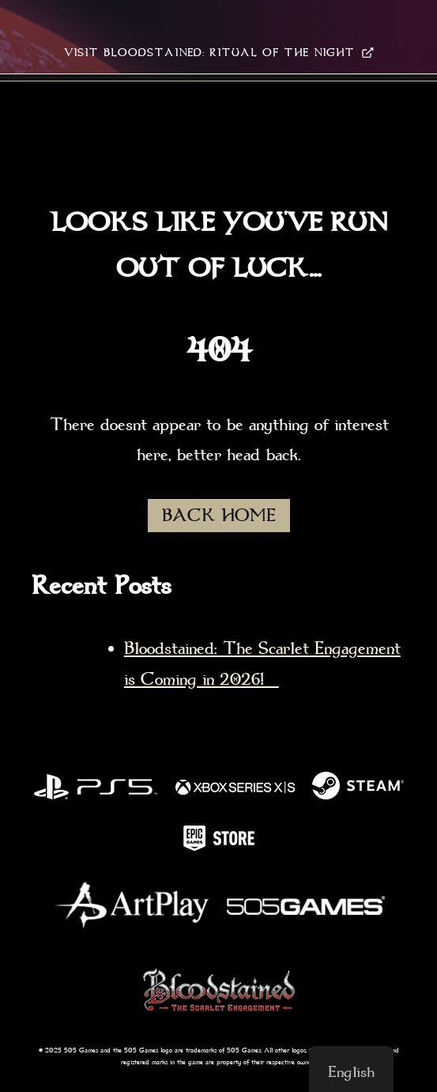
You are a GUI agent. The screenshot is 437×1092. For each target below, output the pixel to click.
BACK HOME (219, 515)
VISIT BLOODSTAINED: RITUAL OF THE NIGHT (219, 52)
